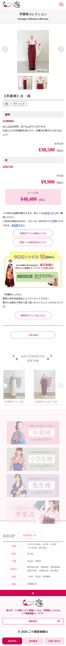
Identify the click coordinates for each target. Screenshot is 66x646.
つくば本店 (32, 551)
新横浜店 (44, 570)
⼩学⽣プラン (49, 213)
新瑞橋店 (47, 580)
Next (61, 49)
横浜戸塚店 (32, 574)
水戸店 (45, 548)
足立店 (30, 557)
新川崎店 (54, 574)
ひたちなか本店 (34, 548)
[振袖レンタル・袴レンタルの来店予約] (12, 641)
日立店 (53, 548)
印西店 (38, 565)
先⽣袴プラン (18, 225)
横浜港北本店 (33, 570)
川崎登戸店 (43, 574)
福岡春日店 (32, 587)
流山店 (30, 565)
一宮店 (30, 580)
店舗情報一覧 (29, 539)
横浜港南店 (55, 570)
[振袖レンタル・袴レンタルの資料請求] (33, 641)
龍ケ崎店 (43, 551)
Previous (5, 49)
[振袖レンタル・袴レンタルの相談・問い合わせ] (54, 641)
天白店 (38, 580)
